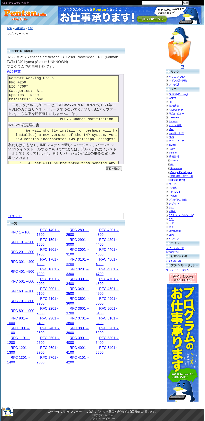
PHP (171, 222)
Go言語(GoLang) (178, 94)
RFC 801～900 (22, 311)
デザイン (174, 203)
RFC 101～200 (22, 242)
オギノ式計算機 (178, 80)
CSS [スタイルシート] (181, 215)
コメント (15, 216)
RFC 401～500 (22, 272)
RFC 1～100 (20, 232)
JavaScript (175, 230)
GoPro (172, 97)
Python (173, 195)
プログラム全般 (178, 199)
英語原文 (14, 71)
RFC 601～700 (22, 291)
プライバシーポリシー (179, 270)
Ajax (171, 207)
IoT (171, 101)
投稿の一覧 (172, 251)
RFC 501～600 (22, 281)
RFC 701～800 (22, 301)
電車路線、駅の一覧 (181, 176)
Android (173, 121)
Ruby (172, 148)
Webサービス (176, 133)
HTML (172, 211)
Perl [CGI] (174, 191)
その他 (172, 187)
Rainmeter (176, 168)
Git (172, 164)
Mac (171, 129)
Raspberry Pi (176, 109)
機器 (171, 137)
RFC (30, 28)
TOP (9, 28)
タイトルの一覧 (175, 248)
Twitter (172, 144)
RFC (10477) (177, 179)
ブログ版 (174, 84)
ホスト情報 (175, 125)
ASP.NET (174, 117)
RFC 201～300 (22, 252)
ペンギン (174, 238)
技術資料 (20, 28)
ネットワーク (176, 140)
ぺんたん (108, 415)
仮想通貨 (174, 105)
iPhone (173, 152)
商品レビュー (176, 113)
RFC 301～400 (22, 262)
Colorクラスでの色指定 (15, 2)
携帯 (171, 226)
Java (171, 234)
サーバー (174, 183)
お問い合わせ (173, 261)
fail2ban (174, 160)
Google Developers (181, 172)
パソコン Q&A (177, 76)
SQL (171, 219)
